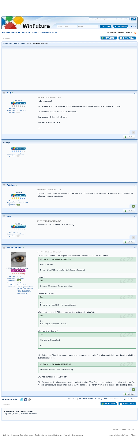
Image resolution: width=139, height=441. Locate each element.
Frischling (18, 100)
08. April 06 (20, 278)
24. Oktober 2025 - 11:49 (53, 252)
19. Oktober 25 (21, 110)
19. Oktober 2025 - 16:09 (53, 97)
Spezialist (18, 193)
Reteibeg (11, 185)
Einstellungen (57, 435)
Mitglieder (121, 32)
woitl (9, 93)
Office (34, 33)
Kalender (129, 32)
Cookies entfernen (41, 435)
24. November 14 (22, 203)
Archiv (31, 435)
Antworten (108, 38)
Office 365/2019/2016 (48, 33)
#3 (135, 217)
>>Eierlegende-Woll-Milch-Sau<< (18, 268)
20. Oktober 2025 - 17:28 (53, 189)
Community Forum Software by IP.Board (122, 435)
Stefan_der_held (14, 247)
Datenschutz (24, 435)
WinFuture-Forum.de (11, 33)
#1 (135, 93)
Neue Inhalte (111, 32)
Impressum (15, 435)
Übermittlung (72, 399)
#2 (135, 185)
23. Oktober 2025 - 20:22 (53, 221)
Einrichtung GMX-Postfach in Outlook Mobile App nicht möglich (115, 399)
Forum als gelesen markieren (73, 435)
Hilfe (132, 26)
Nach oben (129, 137)
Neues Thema (127, 38)
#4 (135, 248)
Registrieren (120, 26)
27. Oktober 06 (21, 154)
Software (26, 33)
